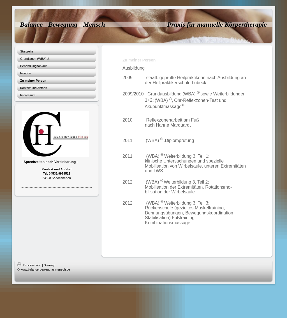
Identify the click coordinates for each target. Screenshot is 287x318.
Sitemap (49, 265)
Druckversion (29, 265)
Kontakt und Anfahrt (56, 169)
